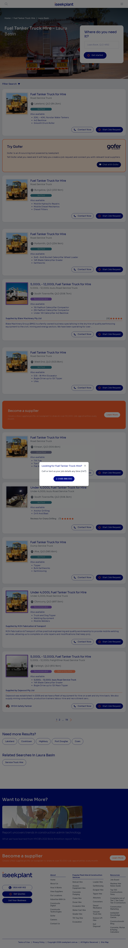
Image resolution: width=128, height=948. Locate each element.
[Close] (85, 465)
